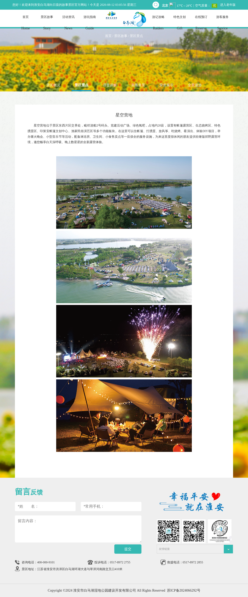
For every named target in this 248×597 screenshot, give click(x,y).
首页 (25, 24)
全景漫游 (195, 85)
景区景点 (82, 85)
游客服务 (222, 24)
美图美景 (138, 85)
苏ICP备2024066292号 (183, 590)
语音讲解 (110, 85)
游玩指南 (89, 24)
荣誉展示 (166, 85)
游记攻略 (158, 24)
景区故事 (47, 24)
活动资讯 (68, 24)
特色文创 (179, 24)
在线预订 (201, 24)
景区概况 (53, 85)
